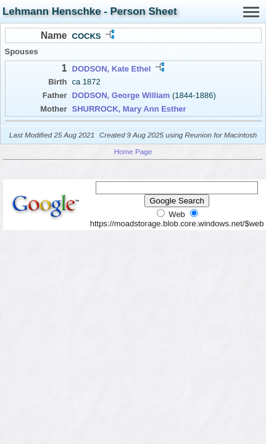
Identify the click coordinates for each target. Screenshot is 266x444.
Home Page (133, 151)
